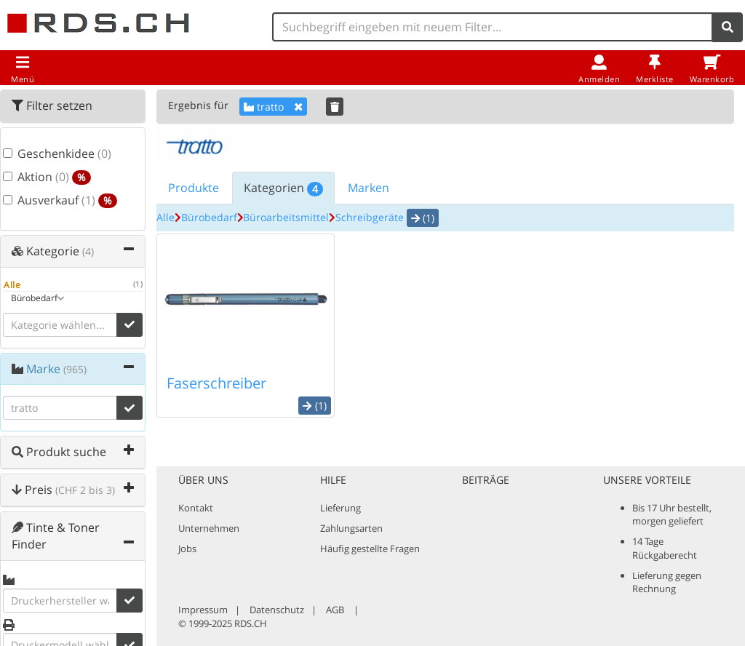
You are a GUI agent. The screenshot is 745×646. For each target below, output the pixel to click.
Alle (165, 217)
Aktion (46, 177)
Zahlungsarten (351, 528)
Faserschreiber (216, 383)
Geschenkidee (46, 153)
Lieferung (340, 507)
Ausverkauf (46, 200)
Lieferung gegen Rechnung (666, 582)
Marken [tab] (368, 188)
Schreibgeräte (369, 217)
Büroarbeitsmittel (286, 217)
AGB (335, 609)
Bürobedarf (209, 217)
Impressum (203, 609)
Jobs (187, 548)
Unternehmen (208, 528)
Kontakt (195, 507)
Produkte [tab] (193, 188)
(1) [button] (422, 218)
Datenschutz (277, 609)
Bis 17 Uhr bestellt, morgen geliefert (672, 514)
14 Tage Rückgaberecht (664, 548)
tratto (273, 106)
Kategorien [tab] (283, 188)
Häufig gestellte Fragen (370, 548)
